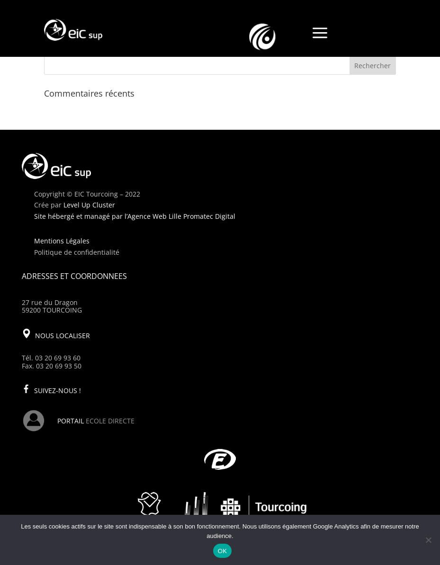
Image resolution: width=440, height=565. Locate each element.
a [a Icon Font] (320, 33)
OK (222, 551)
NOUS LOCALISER (62, 335)
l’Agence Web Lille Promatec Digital (180, 216)
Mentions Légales (62, 240)
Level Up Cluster (89, 204)
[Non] (428, 540)
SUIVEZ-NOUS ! (57, 390)
